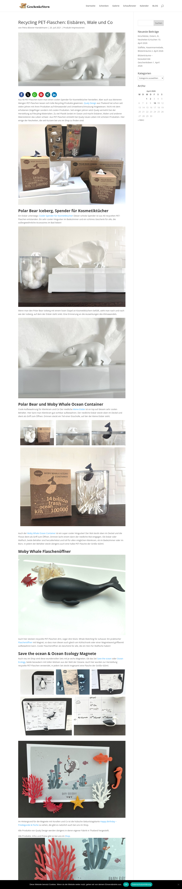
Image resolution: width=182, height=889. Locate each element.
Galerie (115, 6)
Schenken (104, 6)
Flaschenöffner (25, 642)
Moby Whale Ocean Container (41, 533)
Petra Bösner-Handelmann (35, 27)
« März (141, 120)
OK (126, 884)
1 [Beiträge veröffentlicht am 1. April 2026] (146, 98)
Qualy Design (90, 103)
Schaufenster (129, 6)
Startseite (90, 6)
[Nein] (178, 884)
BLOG (155, 6)
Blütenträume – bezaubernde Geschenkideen (145, 59)
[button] (21, 94)
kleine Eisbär (79, 409)
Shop (67, 836)
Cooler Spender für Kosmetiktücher (56, 215)
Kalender (144, 6)
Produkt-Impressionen (74, 27)
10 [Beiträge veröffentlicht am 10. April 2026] (155, 103)
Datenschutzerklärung (141, 884)
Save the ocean (104, 658)
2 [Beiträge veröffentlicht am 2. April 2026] (150, 98)
